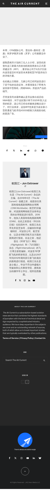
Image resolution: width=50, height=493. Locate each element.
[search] (44, 360)
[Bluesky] (40, 458)
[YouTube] (28, 458)
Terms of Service (11, 338)
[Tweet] (14, 151)
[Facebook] (9, 458)
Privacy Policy (26, 338)
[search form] (22, 360)
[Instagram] (22, 458)
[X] (15, 458)
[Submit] (28, 151)
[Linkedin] (34, 458)
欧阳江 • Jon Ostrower (25, 183)
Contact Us (40, 338)
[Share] (7, 151)
